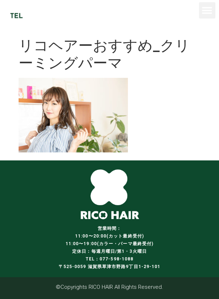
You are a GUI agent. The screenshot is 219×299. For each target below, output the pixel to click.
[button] (207, 10)
